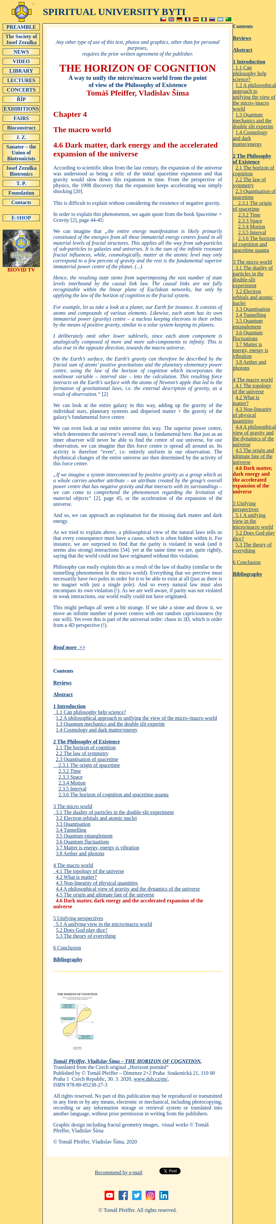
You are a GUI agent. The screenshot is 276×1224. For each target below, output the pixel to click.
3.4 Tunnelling (71, 830)
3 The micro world (72, 806)
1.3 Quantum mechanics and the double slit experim (110, 724)
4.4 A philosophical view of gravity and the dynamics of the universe (128, 889)
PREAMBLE (21, 27)
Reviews (62, 682)
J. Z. (21, 137)
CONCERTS (21, 90)
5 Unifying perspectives (78, 918)
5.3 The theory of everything (86, 936)
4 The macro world (73, 865)
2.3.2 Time (69, 771)
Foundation (21, 193)
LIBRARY (21, 71)
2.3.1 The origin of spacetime (86, 765)
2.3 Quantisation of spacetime (87, 759)
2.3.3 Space (70, 777)
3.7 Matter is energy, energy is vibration (97, 847)
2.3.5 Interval (72, 788)
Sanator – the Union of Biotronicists (21, 152)
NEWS (21, 52)
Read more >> (69, 647)
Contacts (21, 202)
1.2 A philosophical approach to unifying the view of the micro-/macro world (136, 718)
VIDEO (21, 61)
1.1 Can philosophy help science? (89, 712)
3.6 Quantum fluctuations (82, 841)
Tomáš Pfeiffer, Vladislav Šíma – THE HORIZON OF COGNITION (127, 1061)
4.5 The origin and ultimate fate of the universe (105, 894)
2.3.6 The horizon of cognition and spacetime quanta (113, 794)
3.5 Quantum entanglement (84, 836)
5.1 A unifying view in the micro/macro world (102, 924)
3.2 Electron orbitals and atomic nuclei (96, 818)
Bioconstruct (21, 128)
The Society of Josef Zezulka (21, 39)
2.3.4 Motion (72, 783)
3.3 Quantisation (73, 824)
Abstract (63, 694)
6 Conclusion (67, 947)
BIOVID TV (21, 267)
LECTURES (21, 80)
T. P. (21, 183)
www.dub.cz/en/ (151, 1079)
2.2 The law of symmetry (82, 753)
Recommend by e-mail (118, 1172)
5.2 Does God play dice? (81, 930)
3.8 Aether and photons (80, 853)
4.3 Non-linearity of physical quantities (97, 883)
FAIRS (21, 118)
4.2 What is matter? (76, 877)
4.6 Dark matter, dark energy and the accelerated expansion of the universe (252, 479)
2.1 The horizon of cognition (86, 747)
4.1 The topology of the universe (88, 871)
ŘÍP (21, 99)
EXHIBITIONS (21, 109)
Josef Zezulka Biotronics (21, 171)
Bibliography (68, 959)
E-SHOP (21, 218)
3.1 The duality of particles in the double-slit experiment (113, 812)
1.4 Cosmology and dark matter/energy (97, 730)
